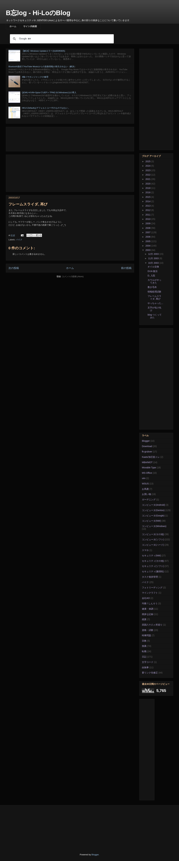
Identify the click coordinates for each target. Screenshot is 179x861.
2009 (148, 223)
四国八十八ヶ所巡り (152, 624)
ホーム (12, 26)
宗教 (144, 640)
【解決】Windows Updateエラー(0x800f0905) (43, 51)
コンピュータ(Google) (153, 515)
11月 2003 (153, 258)
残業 (144, 619)
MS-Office (147, 473)
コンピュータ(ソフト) (153, 539)
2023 (148, 170)
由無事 (145, 667)
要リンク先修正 (150, 672)
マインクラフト (150, 592)
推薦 (144, 646)
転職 (144, 651)
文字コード (147, 662)
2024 (148, 166)
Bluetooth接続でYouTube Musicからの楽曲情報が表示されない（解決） (42, 66)
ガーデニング (149, 499)
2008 (148, 228)
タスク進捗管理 (150, 577)
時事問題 (146, 635)
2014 (148, 201)
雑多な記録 (147, 614)
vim (143, 478)
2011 (148, 214)
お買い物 (146, 494)
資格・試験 (147, 630)
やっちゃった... (155, 303)
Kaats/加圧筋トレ (151, 457)
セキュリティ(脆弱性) (153, 571)
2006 (148, 236)
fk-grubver (147, 451)
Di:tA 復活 (153, 271)
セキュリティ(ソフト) (153, 566)
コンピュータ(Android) (153, 505)
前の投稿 (126, 268)
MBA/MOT (147, 462)
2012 (148, 210)
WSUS (145, 483)
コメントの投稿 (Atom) (73, 276)
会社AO (146, 598)
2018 (148, 188)
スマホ (145, 550)
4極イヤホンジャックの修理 (35, 77)
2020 (148, 183)
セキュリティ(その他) (153, 561)
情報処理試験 (154, 291)
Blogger (146, 441)
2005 (148, 241)
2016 (148, 192)
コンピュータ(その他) (153, 534)
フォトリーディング (152, 587)
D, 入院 (151, 275)
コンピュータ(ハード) (153, 545)
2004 (148, 245)
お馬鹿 (145, 489)
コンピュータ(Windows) (154, 526)
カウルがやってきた (154, 281)
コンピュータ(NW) (151, 520)
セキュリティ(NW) (151, 555)
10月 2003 (153, 263)
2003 (148, 250)
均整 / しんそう (150, 603)
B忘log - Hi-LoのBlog (38, 12)
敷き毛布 (152, 287)
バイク (19, 239)
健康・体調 (147, 609)
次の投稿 (13, 268)
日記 (144, 656)
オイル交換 (153, 266)
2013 (148, 205)
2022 (148, 174)
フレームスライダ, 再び (154, 297)
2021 (148, 179)
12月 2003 (153, 254)
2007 (148, 232)
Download (147, 446)
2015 (148, 197)
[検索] (61, 39)
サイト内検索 (30, 26)
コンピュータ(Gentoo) (153, 510)
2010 (148, 219)
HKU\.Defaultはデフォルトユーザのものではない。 (46, 108)
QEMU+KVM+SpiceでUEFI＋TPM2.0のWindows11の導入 (49, 92)
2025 (148, 161)
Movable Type (149, 467)
